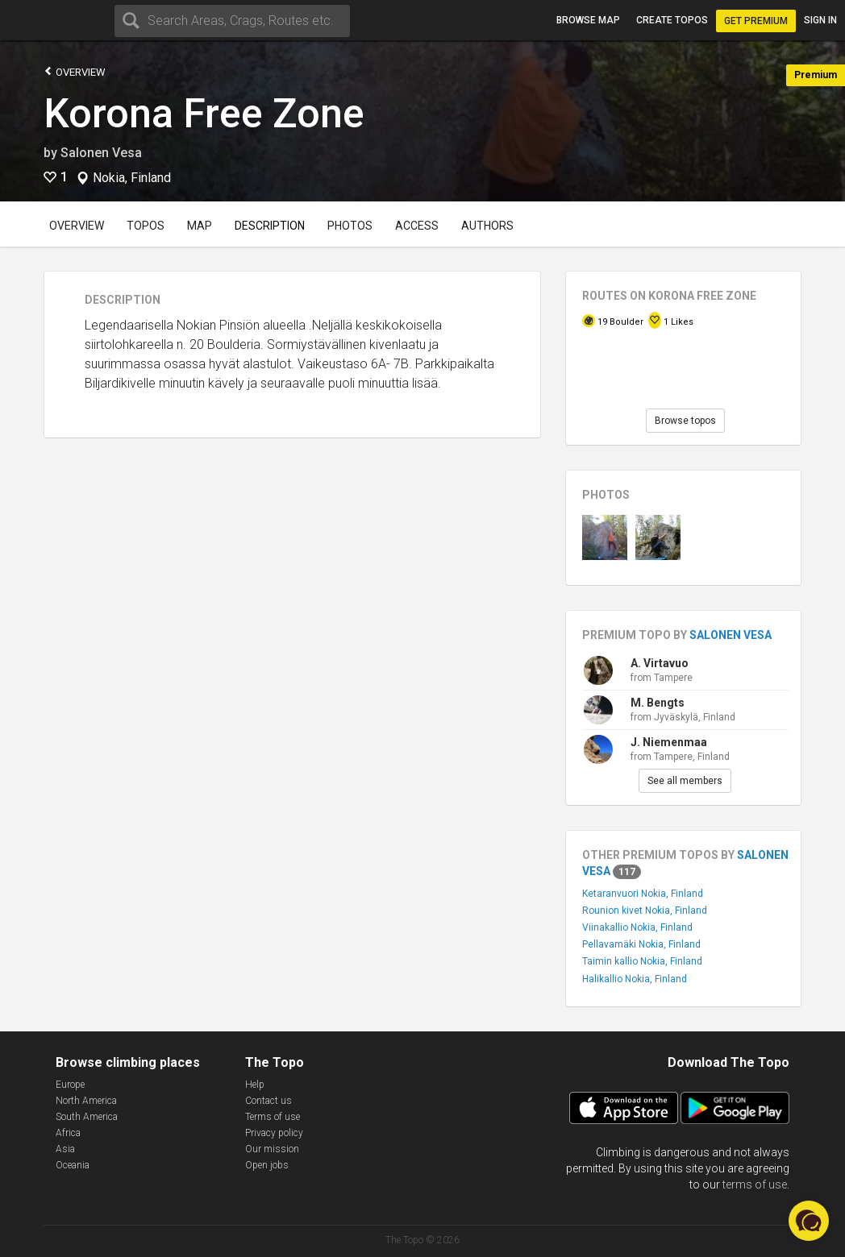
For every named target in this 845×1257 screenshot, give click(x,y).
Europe (70, 1084)
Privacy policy (274, 1133)
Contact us (268, 1100)
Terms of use (272, 1116)
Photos (350, 225)
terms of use (754, 1184)
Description (270, 225)
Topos (145, 225)
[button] (809, 1221)
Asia (65, 1149)
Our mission (272, 1149)
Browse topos (685, 420)
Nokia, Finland (132, 178)
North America (86, 1100)
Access (417, 225)
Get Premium (756, 21)
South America (87, 1116)
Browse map (588, 20)
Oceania (72, 1165)
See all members (684, 780)
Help (254, 1084)
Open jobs (267, 1165)
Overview (75, 71)
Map (199, 225)
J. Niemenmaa (669, 742)
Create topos (672, 20)
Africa (68, 1133)
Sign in (820, 20)
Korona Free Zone (204, 113)
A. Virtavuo (660, 663)
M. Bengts (658, 702)
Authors (487, 225)
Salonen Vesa (101, 152)
